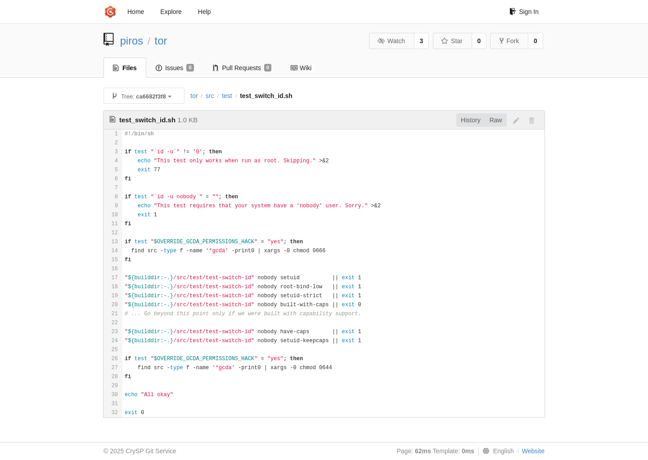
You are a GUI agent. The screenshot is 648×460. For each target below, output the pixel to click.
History (471, 120)
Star (452, 41)
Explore (170, 11)
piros (132, 41)
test (227, 95)
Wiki (300, 67)
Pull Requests (242, 68)
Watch (391, 41)
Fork (509, 41)
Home (135, 11)
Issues (175, 68)
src (210, 95)
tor (161, 41)
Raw (496, 120)
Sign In (524, 11)
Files (125, 67)
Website (533, 451)
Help (204, 11)
